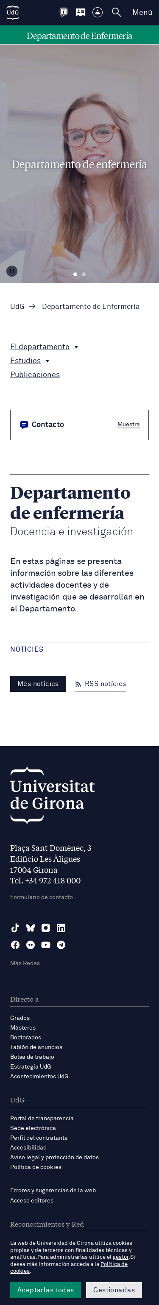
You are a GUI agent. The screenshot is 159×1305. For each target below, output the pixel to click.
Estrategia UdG (30, 1067)
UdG (17, 307)
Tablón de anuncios (36, 1047)
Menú (142, 13)
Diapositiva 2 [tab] (84, 274)
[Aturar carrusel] (11, 271)
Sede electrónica (33, 1128)
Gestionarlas (114, 1290)
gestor (120, 1257)
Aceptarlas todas (45, 1290)
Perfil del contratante (39, 1138)
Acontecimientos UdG (39, 1077)
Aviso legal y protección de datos (54, 1158)
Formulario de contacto (41, 897)
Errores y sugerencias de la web (53, 1191)
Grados (20, 1018)
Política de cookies (35, 1167)
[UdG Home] (12, 12)
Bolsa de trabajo (32, 1057)
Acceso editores (31, 1201)
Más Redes (25, 963)
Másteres (23, 1028)
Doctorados (25, 1038)
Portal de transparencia (42, 1119)
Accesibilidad (28, 1148)
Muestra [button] (128, 424)
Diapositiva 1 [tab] (75, 274)
